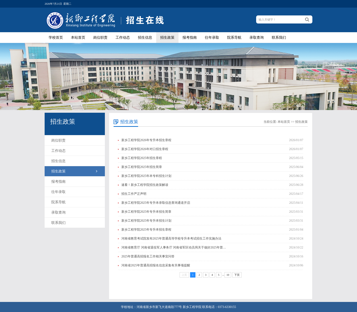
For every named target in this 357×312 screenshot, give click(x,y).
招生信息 (145, 37)
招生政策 (167, 37)
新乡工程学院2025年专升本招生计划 (146, 220)
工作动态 (123, 37)
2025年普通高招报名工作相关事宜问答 (147, 256)
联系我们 (279, 37)
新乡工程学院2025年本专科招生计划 (146, 176)
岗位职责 (100, 37)
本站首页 (78, 37)
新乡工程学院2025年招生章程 (141, 158)
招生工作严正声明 (133, 193)
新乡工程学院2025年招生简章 (141, 167)
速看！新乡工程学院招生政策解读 (144, 185)
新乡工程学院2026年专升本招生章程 (146, 140)
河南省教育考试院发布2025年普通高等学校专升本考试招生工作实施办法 (171, 238)
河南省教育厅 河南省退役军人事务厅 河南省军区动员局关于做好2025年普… (173, 247)
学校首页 (56, 37)
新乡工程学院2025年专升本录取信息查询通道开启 (155, 202)
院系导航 (234, 37)
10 (227, 274)
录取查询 (256, 37)
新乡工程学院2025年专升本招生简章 (146, 211)
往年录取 (212, 37)
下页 (237, 274)
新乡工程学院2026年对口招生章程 (144, 149)
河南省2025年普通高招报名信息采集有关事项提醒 (155, 265)
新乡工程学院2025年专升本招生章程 (146, 229)
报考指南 (190, 37)
